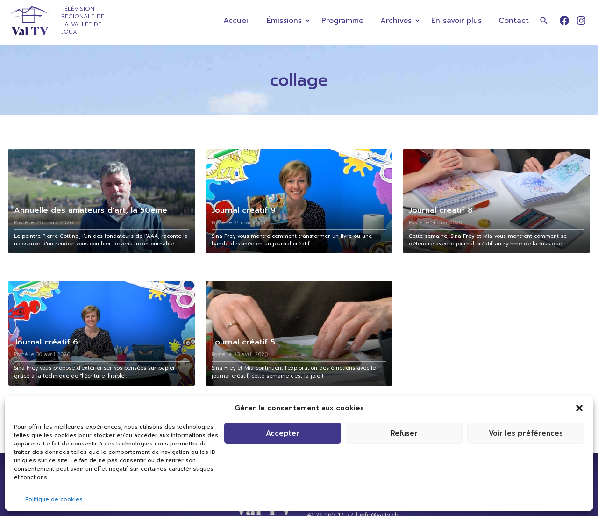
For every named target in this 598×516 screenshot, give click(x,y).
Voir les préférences (526, 433)
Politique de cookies (54, 499)
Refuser (404, 433)
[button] (579, 408)
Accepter (282, 433)
